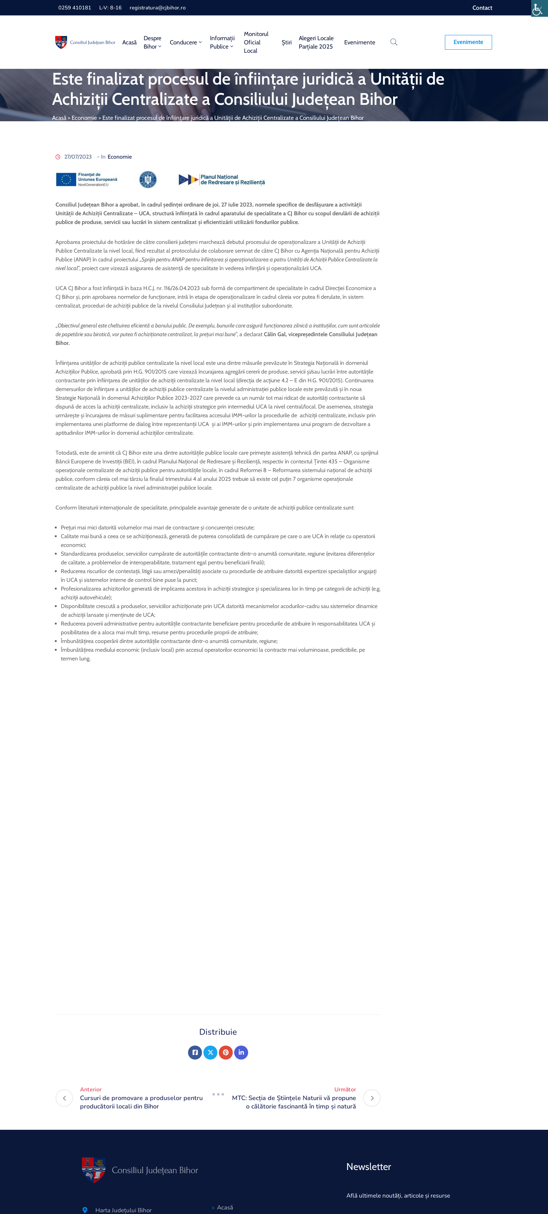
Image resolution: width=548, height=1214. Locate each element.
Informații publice (222, 42)
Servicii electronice (242, 1162)
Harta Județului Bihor (123, 1102)
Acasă (129, 42)
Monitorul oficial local (256, 42)
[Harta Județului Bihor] (85, 1102)
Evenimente (359, 42)
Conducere (186, 42)
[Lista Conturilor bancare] (85, 1158)
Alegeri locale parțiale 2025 (316, 42)
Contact (482, 7)
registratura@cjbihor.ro (158, 7)
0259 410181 (74, 7)
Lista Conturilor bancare (126, 1159)
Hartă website (236, 1150)
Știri (287, 42)
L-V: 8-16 (110, 7)
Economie (84, 117)
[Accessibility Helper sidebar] (539, 8)
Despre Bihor (153, 42)
